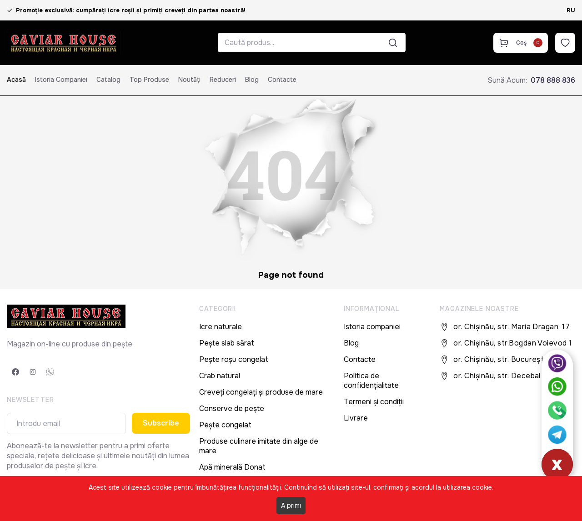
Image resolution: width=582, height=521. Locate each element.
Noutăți (189, 79)
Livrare (356, 418)
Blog (252, 79)
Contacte (282, 79)
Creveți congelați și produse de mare (261, 392)
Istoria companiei (61, 79)
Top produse (149, 79)
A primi (291, 505)
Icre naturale (220, 326)
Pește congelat (225, 425)
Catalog (108, 79)
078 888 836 (553, 80)
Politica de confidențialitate (371, 380)
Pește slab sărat (226, 343)
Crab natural (219, 376)
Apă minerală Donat (232, 467)
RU (571, 10)
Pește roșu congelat (233, 359)
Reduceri (223, 79)
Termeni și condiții (374, 401)
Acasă (16, 79)
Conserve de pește (231, 408)
